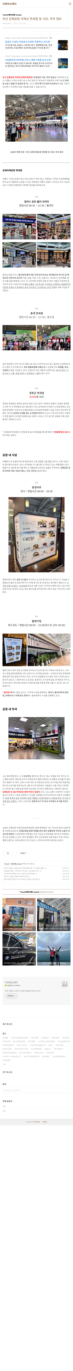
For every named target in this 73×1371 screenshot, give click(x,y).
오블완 (5, 1178)
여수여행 (50, 1193)
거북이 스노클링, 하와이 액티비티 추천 (16, 1017)
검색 (68, 1265)
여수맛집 (66, 1178)
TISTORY (37, 1297)
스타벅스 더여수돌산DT (12, 1197)
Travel (6, 1004)
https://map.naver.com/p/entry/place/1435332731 (26, 38)
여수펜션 (46, 1197)
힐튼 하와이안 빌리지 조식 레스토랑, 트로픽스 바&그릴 (21, 1019)
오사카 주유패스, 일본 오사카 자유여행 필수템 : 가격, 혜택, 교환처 (24, 1008)
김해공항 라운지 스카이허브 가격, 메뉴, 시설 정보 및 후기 (21, 1011)
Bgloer (48, 1189)
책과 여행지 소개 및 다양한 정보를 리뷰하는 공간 (22, 1131)
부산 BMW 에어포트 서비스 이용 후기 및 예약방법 (19, 1014)
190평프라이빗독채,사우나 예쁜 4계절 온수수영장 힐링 (29, 59)
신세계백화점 (37, 1189)
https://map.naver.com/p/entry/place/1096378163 (26, 56)
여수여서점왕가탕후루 (20, 1178)
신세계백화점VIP (59, 1197)
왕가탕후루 (59, 1189)
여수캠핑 (32, 1181)
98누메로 (55, 1178)
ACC (51, 1185)
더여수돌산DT (8, 1185)
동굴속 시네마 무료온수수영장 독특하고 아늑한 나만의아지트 (29, 41)
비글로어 (45, 1178)
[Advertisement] (36, 376)
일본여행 (6, 1200)
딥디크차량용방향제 (32, 1197)
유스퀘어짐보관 (19, 1181)
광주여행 (60, 1185)
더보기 (4, 1205)
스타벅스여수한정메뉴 (47, 1181)
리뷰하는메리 (9, 4)
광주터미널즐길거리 (38, 1185)
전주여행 (35, 1178)
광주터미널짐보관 (9, 1193)
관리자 (45, 1297)
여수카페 (6, 1181)
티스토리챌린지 (26, 1193)
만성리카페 (7, 1189)
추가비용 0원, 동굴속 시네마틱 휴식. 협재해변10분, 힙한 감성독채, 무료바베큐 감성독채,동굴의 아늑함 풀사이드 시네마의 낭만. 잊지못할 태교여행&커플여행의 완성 (28, 46)
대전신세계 (39, 1193)
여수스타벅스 (23, 1185)
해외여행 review (16, 1004)
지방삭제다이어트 (21, 1189)
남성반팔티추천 (64, 1181)
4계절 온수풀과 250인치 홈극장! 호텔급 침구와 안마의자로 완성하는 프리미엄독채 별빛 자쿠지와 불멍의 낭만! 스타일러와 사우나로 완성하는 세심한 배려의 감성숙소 (28, 64)
